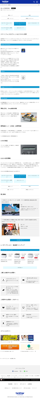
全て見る (19, 267)
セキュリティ (19, 27)
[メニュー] (37, 2)
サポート (16, 384)
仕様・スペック (10, 18)
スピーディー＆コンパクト (6, 175)
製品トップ (10, 15)
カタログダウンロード (11, 278)
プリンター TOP (14, 375)
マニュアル (9, 306)
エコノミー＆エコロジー (33, 175)
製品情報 (8, 375)
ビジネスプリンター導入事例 (26, 342)
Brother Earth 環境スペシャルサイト (29, 351)
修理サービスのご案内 (11, 314)
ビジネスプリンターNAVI (7, 342)
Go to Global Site (25, 379)
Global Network (35, 379)
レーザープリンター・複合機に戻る (8, 358)
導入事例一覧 (19, 240)
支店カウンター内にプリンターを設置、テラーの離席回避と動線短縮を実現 (20, 200)
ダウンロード (23, 384)
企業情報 (30, 384)
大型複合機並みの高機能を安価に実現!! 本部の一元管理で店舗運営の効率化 (20, 219)
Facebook (15, 371)
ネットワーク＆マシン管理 (6, 27)
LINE (26, 371)
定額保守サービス (10, 321)
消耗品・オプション (30, 18)
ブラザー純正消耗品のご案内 (8, 351)
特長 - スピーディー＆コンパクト (7, 377)
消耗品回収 (28, 314)
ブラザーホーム (3, 375)
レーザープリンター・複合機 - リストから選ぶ (26, 375)
